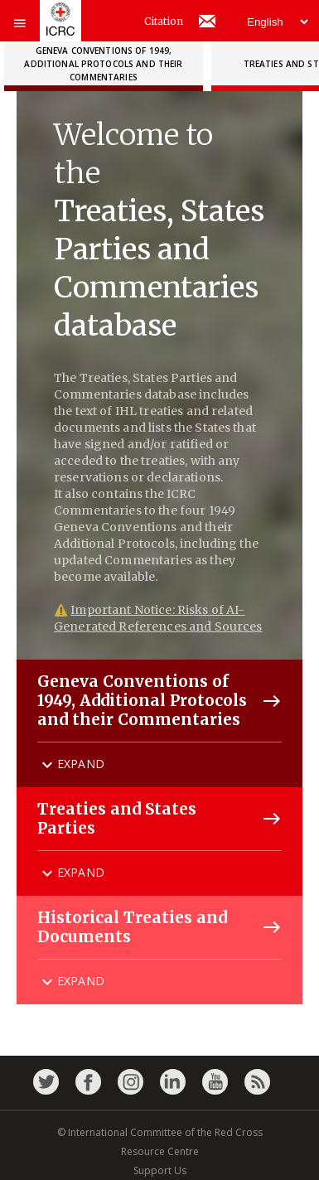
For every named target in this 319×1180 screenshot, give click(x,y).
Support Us (159, 1170)
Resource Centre (160, 1151)
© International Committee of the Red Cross (160, 1132)
